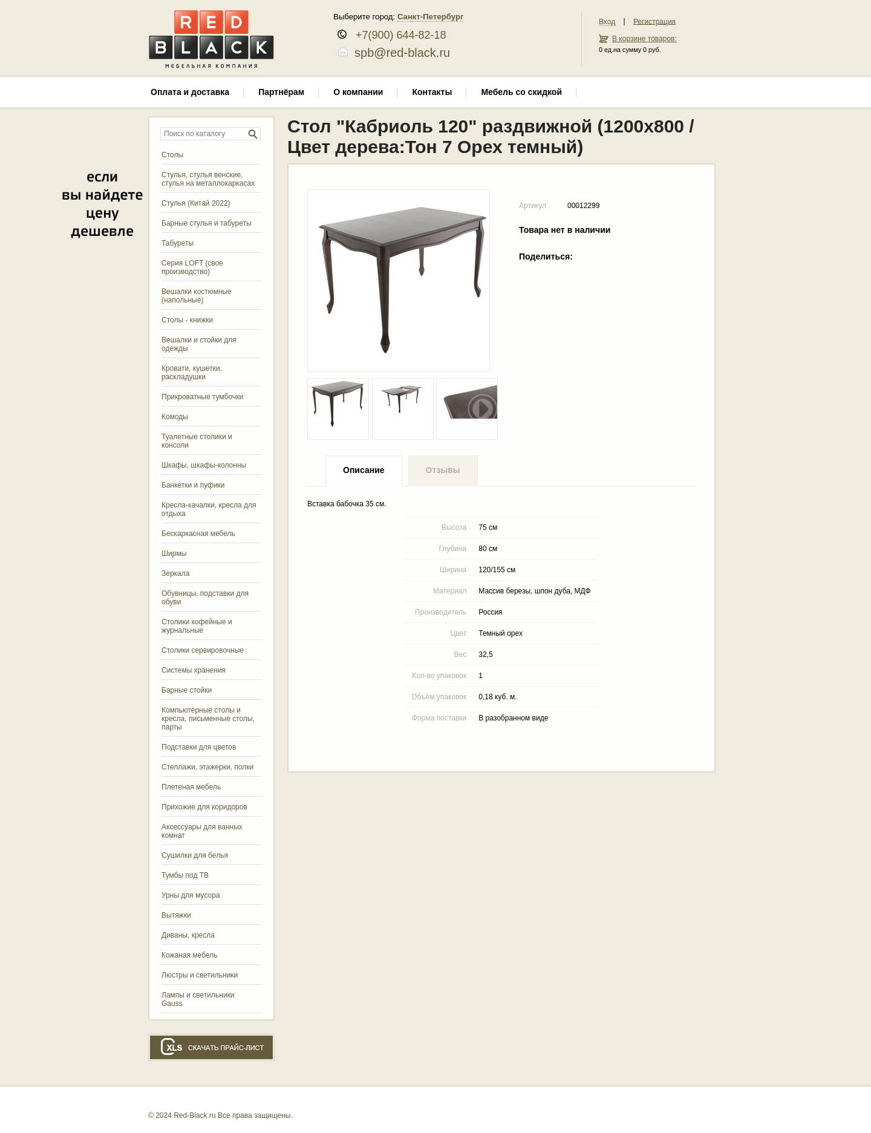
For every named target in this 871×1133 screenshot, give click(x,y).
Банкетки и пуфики (193, 485)
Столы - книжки (187, 320)
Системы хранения (193, 670)
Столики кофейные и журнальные (196, 626)
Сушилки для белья (194, 855)
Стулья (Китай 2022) (195, 203)
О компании (358, 92)
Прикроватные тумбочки (202, 397)
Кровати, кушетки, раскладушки (191, 372)
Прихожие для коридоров (204, 807)
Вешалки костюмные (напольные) (196, 295)
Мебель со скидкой (521, 92)
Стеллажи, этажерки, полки (207, 767)
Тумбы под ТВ (185, 875)
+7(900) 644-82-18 (396, 35)
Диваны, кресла (188, 935)
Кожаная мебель (189, 955)
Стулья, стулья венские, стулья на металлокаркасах (208, 179)
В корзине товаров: (644, 38)
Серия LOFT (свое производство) (192, 267)
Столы (172, 155)
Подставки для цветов (198, 747)
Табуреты (177, 243)
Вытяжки (176, 915)
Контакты (432, 92)
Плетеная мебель (191, 787)
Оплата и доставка (190, 92)
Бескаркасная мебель (198, 533)
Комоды (174, 417)
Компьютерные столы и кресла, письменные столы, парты (208, 718)
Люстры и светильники (199, 975)
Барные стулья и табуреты (206, 223)
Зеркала (175, 573)
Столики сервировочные (202, 650)
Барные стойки (186, 690)
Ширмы (173, 553)
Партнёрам (281, 92)
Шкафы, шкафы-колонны (203, 465)
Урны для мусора (190, 895)
